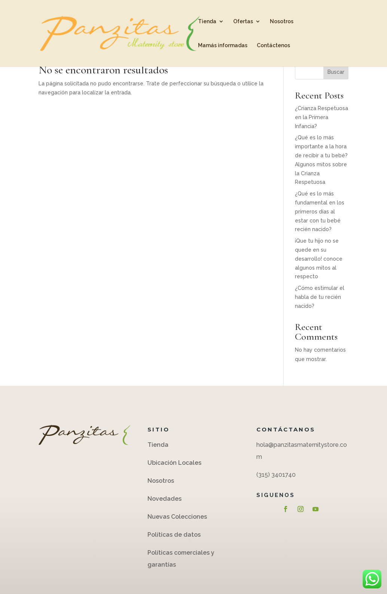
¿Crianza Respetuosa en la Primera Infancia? (321, 117)
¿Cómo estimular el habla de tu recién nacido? (319, 297)
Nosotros (281, 21)
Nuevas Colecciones (177, 516)
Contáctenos (273, 45)
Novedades (164, 498)
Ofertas (243, 21)
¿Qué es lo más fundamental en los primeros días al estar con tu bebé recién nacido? (319, 211)
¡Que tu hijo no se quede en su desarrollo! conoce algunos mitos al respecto (318, 258)
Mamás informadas (222, 45)
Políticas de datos (174, 534)
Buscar (335, 72)
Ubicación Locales (174, 462)
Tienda (207, 21)
